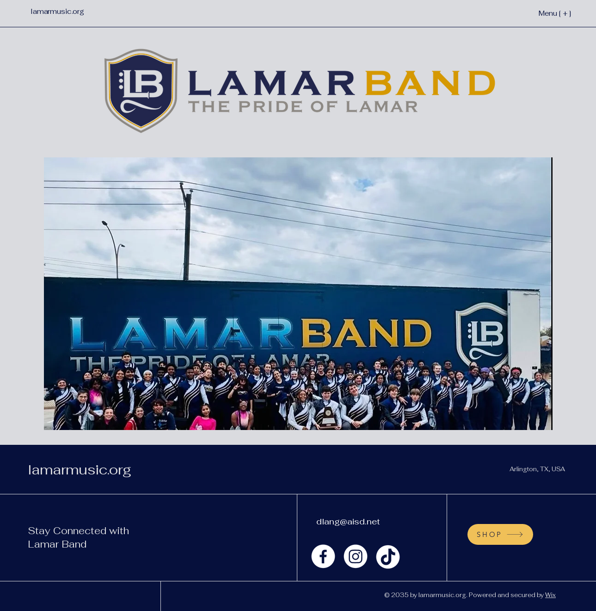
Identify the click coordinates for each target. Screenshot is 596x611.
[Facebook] (323, 556)
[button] (298, 293)
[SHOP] (500, 534)
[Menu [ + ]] (540, 13)
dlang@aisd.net (348, 521)
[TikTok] (388, 556)
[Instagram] (355, 556)
